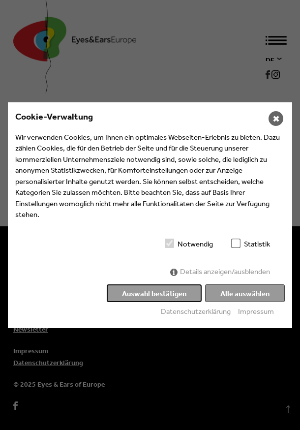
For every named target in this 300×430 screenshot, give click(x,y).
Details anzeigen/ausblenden (225, 271)
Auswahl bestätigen (154, 293)
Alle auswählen (245, 293)
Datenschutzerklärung (196, 311)
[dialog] (150, 215)
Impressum (256, 311)
